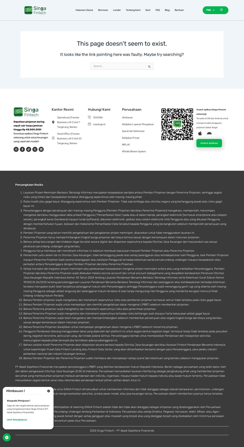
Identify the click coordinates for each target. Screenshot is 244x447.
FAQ (158, 10)
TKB (210, 10)
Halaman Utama (84, 10)
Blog (167, 10)
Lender (117, 10)
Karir (148, 10)
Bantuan (179, 10)
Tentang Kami (133, 10)
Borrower (103, 10)
